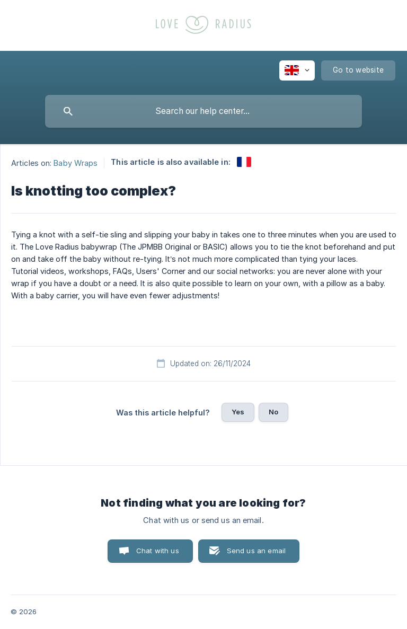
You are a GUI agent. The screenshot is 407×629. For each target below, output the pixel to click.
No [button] (273, 411)
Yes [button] (238, 411)
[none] (297, 70)
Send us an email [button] (256, 550)
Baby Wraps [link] (76, 162)
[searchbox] (203, 111)
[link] (244, 162)
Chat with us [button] (157, 550)
